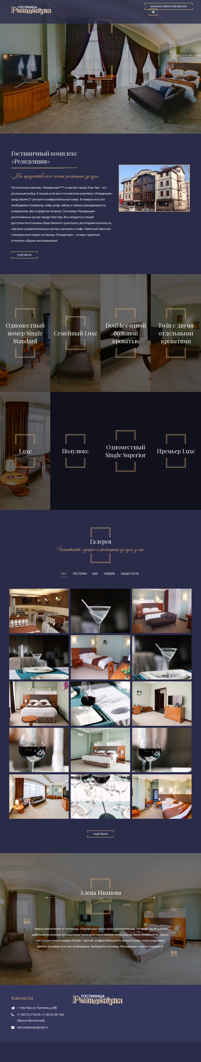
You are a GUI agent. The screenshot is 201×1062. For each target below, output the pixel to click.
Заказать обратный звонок (168, 6)
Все (64, 573)
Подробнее (24, 254)
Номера (109, 573)
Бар (95, 573)
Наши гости (130, 573)
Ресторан (80, 573)
